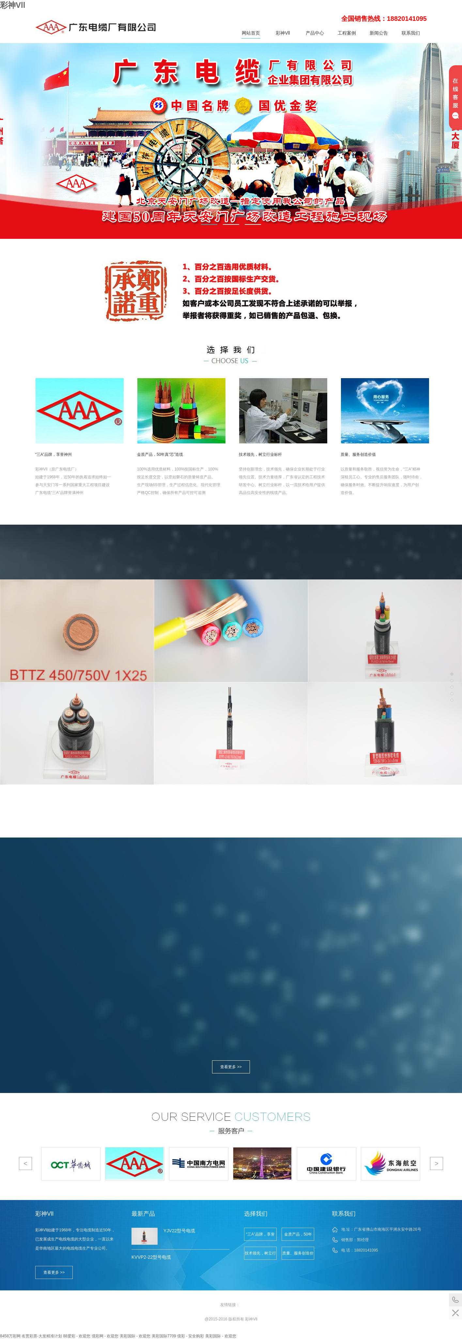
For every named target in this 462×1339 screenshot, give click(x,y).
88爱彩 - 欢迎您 (76, 1336)
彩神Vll (12, 5)
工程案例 (347, 33)
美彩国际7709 (164, 1336)
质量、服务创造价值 (298, 1255)
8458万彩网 (10, 1336)
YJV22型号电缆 (179, 1230)
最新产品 (143, 1213)
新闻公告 (379, 33)
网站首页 (251, 33)
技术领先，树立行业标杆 (260, 1255)
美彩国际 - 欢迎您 (135, 1336)
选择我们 (256, 1213)
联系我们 (411, 33)
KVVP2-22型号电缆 (151, 1257)
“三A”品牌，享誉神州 (260, 1236)
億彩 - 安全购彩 (190, 1336)
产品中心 (315, 33)
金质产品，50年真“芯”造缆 (298, 1236)
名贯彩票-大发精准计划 (42, 1336)
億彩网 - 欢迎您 (105, 1336)
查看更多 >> (230, 1067)
